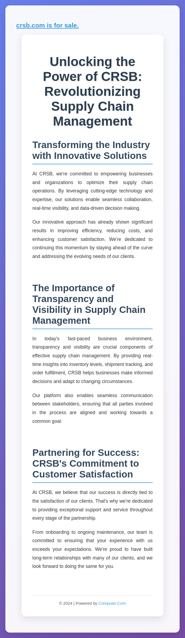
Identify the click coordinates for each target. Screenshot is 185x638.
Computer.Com (112, 603)
